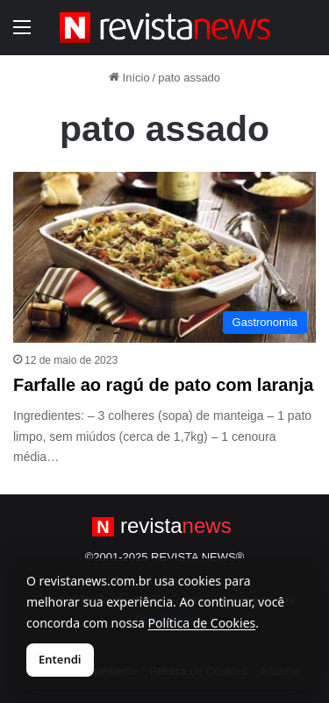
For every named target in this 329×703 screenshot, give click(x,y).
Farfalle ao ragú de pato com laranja (163, 384)
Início (129, 77)
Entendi (60, 659)
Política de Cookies (202, 622)
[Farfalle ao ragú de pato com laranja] (164, 257)
